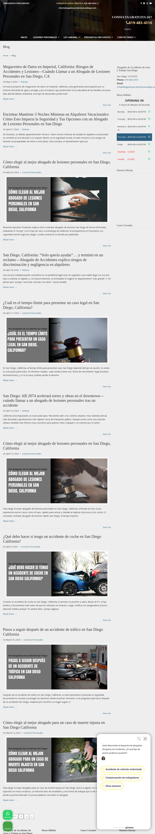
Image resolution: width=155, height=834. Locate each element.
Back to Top (107, 105)
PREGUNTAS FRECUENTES (16, 3)
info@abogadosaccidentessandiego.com (77, 8)
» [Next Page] (31, 816)
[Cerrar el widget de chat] (145, 738)
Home (5, 55)
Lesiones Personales (31, 172)
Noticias (24, 81)
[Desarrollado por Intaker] (129, 828)
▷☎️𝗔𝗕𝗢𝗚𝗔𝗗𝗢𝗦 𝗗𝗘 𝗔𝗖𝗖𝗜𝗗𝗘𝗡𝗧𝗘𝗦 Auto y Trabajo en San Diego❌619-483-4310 (77, 23)
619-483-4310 (90, 3)
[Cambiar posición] (139, 738)
